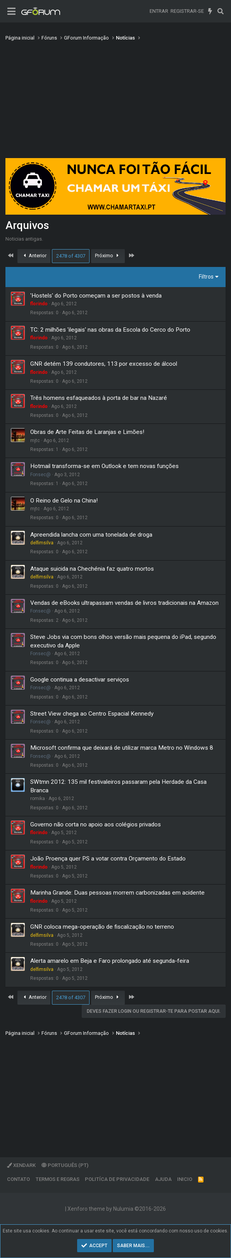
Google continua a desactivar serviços (79, 679)
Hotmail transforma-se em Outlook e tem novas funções (104, 466)
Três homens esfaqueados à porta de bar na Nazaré (98, 397)
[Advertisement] (115, 102)
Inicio (184, 1179)
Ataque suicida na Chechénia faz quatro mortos (92, 568)
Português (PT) (64, 1165)
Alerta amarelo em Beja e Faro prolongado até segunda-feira (109, 960)
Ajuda (163, 1179)
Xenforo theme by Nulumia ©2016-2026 (116, 1209)
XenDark (21, 1165)
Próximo (108, 255)
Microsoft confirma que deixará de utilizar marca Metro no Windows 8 (121, 747)
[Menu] (11, 11)
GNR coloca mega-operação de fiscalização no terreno (102, 926)
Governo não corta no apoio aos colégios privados (95, 824)
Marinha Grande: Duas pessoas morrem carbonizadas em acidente (117, 892)
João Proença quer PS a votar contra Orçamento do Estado (108, 858)
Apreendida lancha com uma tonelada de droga (91, 534)
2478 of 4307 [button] (70, 256)
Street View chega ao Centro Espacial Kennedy (91, 713)
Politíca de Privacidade (117, 1179)
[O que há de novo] (210, 11)
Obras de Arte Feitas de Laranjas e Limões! (87, 432)
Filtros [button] (206, 277)
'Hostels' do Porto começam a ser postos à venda (96, 295)
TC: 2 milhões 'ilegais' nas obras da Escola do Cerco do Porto (110, 329)
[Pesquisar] (220, 11)
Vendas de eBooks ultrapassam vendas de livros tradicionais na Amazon (124, 602)
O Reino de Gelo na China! (64, 500)
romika (37, 798)
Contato (18, 1179)
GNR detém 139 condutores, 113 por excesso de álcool (103, 363)
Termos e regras (57, 1179)
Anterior (34, 255)
